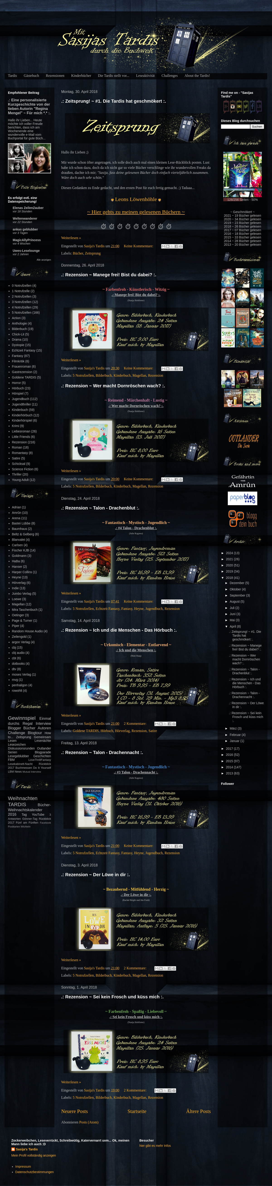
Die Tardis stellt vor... (113, 76)
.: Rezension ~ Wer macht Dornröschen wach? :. (113, 385)
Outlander (44, 748)
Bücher (78, 253)
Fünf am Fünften (27, 822)
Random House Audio (27, 631)
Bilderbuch (104, 375)
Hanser (17, 566)
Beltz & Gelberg (23, 534)
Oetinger (18, 615)
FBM (11, 760)
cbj (14, 647)
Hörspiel (18, 393)
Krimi (15, 426)
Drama (17, 339)
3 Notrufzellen (22, 302)
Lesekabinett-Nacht (20, 764)
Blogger (14, 728)
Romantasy (20, 453)
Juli (232, 608)
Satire (152, 731)
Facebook (45, 822)
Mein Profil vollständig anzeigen (33, 1155)
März (234, 728)
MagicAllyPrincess (27, 240)
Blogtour (35, 733)
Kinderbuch (122, 375)
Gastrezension (22, 372)
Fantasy (126, 609)
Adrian (16, 507)
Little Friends (21, 437)
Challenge (16, 733)
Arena (16, 518)
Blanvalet (18, 539)
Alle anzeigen (44, 259)
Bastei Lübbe (21, 523)
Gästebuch (31, 76)
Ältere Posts (198, 1111)
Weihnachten (22, 798)
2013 (230, 773)
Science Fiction (23, 469)
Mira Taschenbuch (25, 609)
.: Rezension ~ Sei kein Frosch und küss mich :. (112, 996)
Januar (235, 741)
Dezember (237, 583)
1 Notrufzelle (21, 291)
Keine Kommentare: (139, 246)
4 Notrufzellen (22, 307)
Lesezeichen (17, 744)
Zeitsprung (93, 253)
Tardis (12, 76)
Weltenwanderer (25, 218)
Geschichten (42, 756)
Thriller (17, 474)
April (233, 626)
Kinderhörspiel (22, 420)
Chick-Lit (18, 334)
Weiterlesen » (71, 238)
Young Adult (20, 480)
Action (16, 318)
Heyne (139, 609)
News (18, 771)
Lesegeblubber (18, 756)
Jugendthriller (21, 404)
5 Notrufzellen (83, 375)
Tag (24, 814)
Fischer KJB (20, 550)
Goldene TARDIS (86, 731)
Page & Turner (22, 620)
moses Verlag (21, 674)
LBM (11, 771)
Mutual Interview (31, 771)
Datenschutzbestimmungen (34, 1172)
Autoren (44, 728)
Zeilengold (19, 636)
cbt (14, 658)
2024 (230, 553)
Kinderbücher (81, 76)
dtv (14, 669)
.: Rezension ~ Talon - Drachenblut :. (100, 507)
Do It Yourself (42, 767)
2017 (230, 748)
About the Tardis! (197, 76)
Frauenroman (21, 366)
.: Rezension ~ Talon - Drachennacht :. (102, 752)
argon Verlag (21, 642)
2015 (230, 761)
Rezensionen (55, 76)
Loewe (16, 599)
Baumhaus (19, 529)
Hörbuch (107, 731)
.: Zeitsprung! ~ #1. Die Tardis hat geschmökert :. (113, 101)
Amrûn (16, 512)
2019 (230, 571)
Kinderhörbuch (22, 415)
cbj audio (18, 653)
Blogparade (43, 752)
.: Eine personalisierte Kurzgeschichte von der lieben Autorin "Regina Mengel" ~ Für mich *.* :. (29, 106)
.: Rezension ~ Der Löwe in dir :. (95, 874)
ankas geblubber (25, 229)
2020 (230, 565)
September (238, 595)
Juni (233, 614)
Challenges (170, 76)
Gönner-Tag (29, 818)
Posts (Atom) (89, 1122)
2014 (230, 767)
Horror (16, 383)
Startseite (137, 1111)
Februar (236, 735)
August (235, 601)
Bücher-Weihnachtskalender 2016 (29, 810)
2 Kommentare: (135, 723)
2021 (230, 559)
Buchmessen (23, 767)
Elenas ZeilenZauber (28, 208)
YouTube (38, 814)
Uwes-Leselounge (26, 250)
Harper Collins (22, 572)
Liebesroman (21, 431)
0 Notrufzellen (22, 285)
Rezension (155, 375)
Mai (233, 620)
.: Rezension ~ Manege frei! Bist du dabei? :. (108, 274)
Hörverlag (122, 731)
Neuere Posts (74, 1111)
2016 (230, 755)
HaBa (16, 561)
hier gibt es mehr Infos (155, 1145)
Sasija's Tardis (27, 1149)
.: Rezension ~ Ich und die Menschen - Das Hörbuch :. (119, 630)
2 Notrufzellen (22, 296)
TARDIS (17, 804)
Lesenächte (43, 740)
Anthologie (19, 323)
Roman (17, 447)
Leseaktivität (145, 76)
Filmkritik (18, 361)
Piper (15, 626)
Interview (43, 723)
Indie (15, 588)
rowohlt (17, 690)
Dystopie (18, 345)
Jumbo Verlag (22, 593)
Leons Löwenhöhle (136, 199)
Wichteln (26, 826)
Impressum (23, 1166)
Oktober (236, 589)
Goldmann (19, 556)
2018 (230, 578)
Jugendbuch (154, 609)
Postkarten (14, 826)
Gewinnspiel (22, 718)
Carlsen (17, 545)
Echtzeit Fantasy (107, 609)
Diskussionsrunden (21, 748)
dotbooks (18, 663)
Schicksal (18, 464)
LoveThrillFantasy (40, 760)
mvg (15, 680)
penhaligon (20, 685)
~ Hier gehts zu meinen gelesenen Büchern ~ (136, 212)
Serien (12, 752)
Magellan (139, 375)
